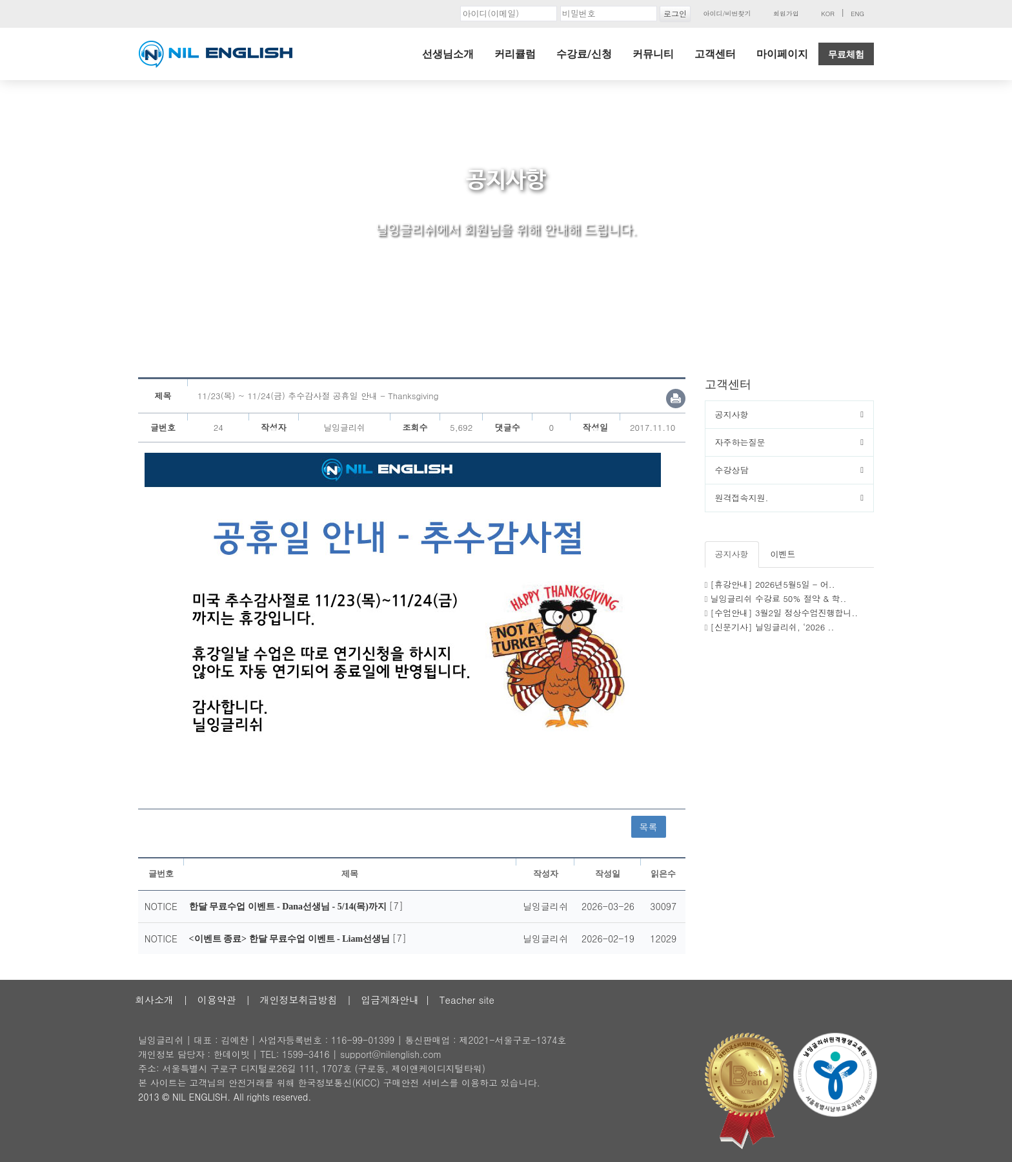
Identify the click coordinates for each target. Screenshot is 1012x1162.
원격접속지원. (742, 498)
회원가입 (786, 13)
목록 (649, 826)
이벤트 (783, 554)
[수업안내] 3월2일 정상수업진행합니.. (784, 613)
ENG (857, 13)
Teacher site (467, 999)
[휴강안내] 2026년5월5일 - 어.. (773, 584)
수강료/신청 (584, 54)
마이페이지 (782, 54)
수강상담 (732, 470)
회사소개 (154, 999)
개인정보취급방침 (298, 999)
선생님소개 (448, 54)
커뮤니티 (653, 54)
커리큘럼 (515, 54)
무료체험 (846, 54)
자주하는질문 (740, 442)
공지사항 (732, 414)
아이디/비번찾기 (727, 13)
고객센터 (715, 54)
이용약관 (216, 999)
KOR (828, 13)
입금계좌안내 (390, 999)
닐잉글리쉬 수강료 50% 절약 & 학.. (779, 598)
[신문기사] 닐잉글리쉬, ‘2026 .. (773, 627)
